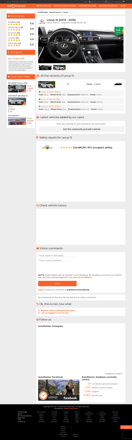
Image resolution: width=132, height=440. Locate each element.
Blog (123, 6)
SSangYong (115, 418)
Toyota (63, 432)
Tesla (63, 430)
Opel (102, 418)
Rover (115, 414)
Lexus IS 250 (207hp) (50, 99)
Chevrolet (41, 422)
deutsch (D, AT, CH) (99, 2)
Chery (41, 420)
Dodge (66, 412)
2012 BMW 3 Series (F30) (17, 83)
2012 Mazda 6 (13, 115)
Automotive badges (108, 6)
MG (89, 418)
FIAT (66, 414)
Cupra (54, 416)
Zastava (76, 434)
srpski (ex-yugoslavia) (116, 2)
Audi (41, 414)
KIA (77, 420)
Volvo (63, 436)
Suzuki (63, 428)
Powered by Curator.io (113, 373)
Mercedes (89, 422)
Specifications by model (65, 6)
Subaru (63, 427)
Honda (66, 420)
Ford (66, 416)
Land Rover (89, 414)
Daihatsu (54, 422)
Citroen (54, 414)
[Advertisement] (21, 167)
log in (41, 290)
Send (57, 284)
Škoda (75, 436)
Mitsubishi (102, 414)
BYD (41, 418)
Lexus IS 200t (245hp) (50, 92)
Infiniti (77, 412)
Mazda (89, 420)
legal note (15, 1)
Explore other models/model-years (58, 310)
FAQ (19, 420)
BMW (41, 416)
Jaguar (77, 414)
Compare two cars (87, 6)
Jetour (77, 418)
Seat (115, 420)
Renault (115, 412)
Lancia (89, 412)
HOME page (43, 12)
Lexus (65, 12)
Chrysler (54, 412)
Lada (77, 422)
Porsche (102, 422)
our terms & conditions (80, 277)
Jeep (77, 416)
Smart (115, 422)
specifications (55, 12)
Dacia (54, 420)
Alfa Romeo (41, 412)
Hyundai (66, 422)
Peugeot (102, 420)
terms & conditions (24, 416)
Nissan (102, 416)
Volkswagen (63, 434)
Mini (102, 412)
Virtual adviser (43, 6)
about (9, 1)
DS (54, 418)
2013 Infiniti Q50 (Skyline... (18, 96)
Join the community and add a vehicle (81, 129)
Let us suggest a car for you (55, 313)
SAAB (115, 416)
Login (87, 2)
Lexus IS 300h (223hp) (51, 106)
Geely (66, 418)
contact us (23, 1)
